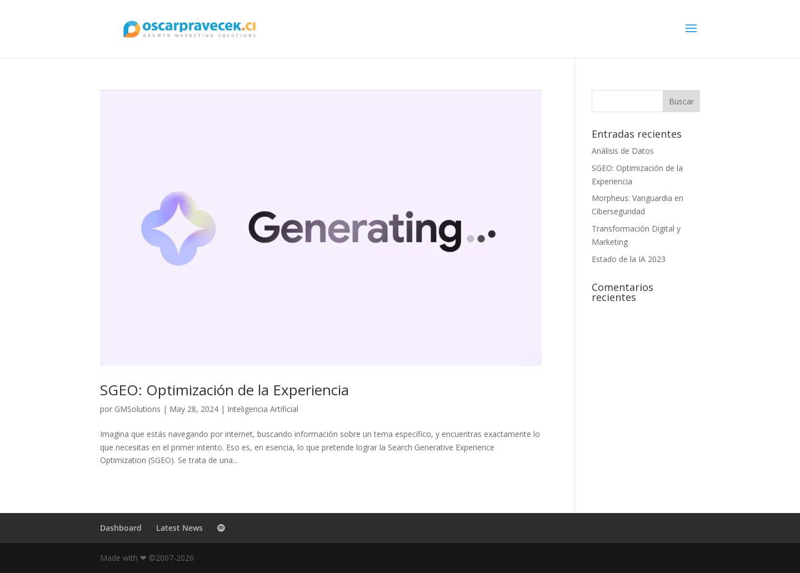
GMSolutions (137, 409)
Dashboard (121, 527)
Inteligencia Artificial (262, 409)
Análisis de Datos (623, 150)
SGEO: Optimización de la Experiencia (224, 390)
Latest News (179, 527)
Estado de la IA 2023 (629, 259)
